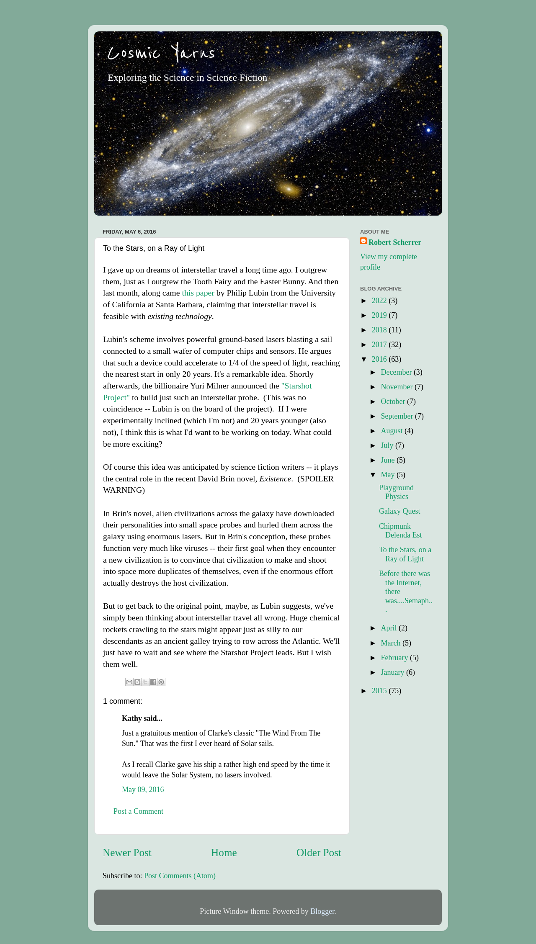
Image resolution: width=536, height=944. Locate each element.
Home (224, 852)
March (391, 643)
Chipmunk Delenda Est (400, 531)
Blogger (322, 911)
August (393, 431)
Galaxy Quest (399, 511)
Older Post (318, 852)
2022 (380, 300)
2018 (380, 330)
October (394, 401)
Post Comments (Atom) (180, 876)
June (389, 460)
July (388, 445)
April (390, 628)
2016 (380, 359)
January (393, 672)
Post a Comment (138, 811)
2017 (380, 344)
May (389, 475)
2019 (380, 315)
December (397, 372)
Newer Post (127, 852)
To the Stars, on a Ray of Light (405, 554)
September (398, 416)
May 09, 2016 (143, 789)
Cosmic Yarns (161, 53)
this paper (198, 292)
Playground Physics (396, 492)
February (395, 657)
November (397, 387)
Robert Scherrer (394, 242)
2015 (380, 691)
